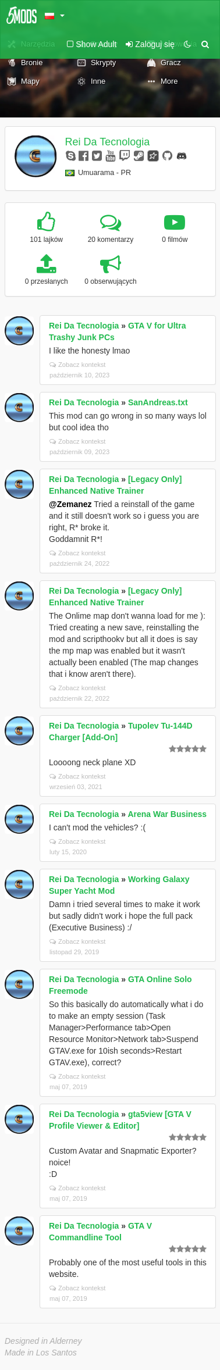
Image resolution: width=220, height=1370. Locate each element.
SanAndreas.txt (158, 402)
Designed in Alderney (43, 1341)
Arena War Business (167, 814)
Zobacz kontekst (77, 364)
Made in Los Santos (41, 1352)
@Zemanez (70, 504)
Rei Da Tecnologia (107, 142)
